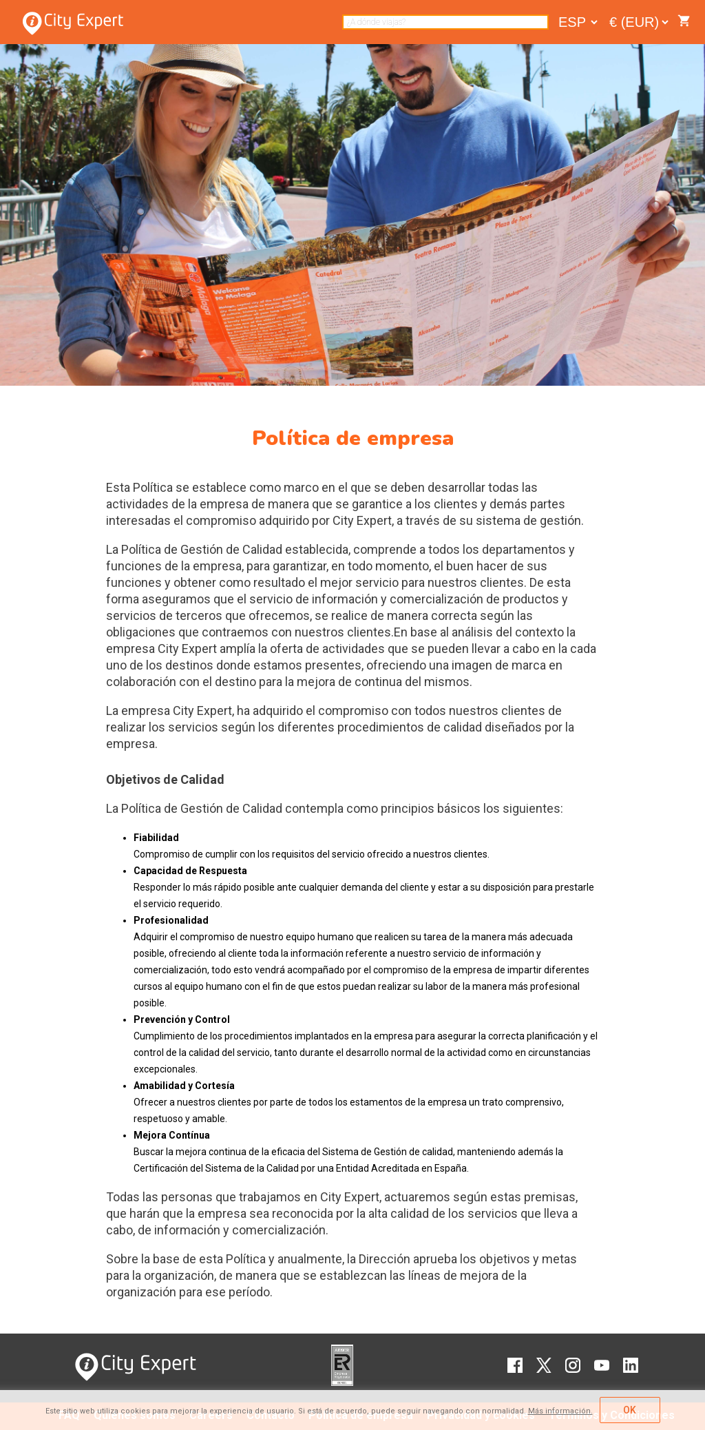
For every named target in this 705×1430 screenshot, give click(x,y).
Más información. (560, 1411)
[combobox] (445, 22)
